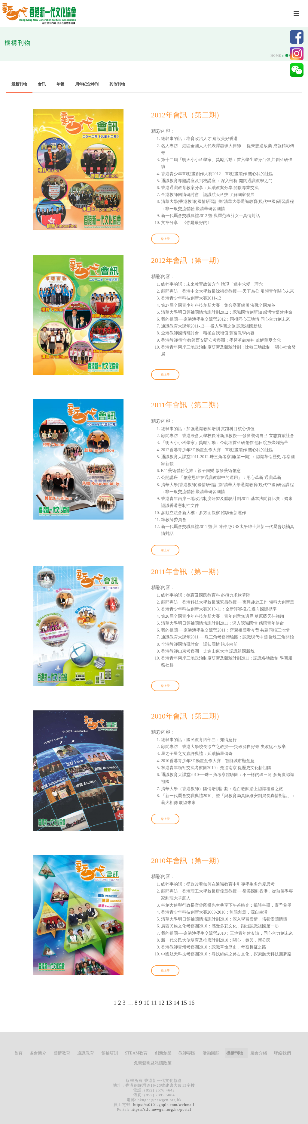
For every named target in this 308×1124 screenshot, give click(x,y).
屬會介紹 (258, 1053)
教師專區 (186, 1053)
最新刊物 (19, 84)
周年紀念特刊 (87, 84)
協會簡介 (37, 1053)
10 (147, 1002)
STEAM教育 (136, 1053)
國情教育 (61, 1053)
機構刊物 (234, 1053)
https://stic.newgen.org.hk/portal (161, 1109)
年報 (60, 84)
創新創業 (163, 1053)
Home (275, 55)
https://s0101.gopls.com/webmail (163, 1104)
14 (176, 1002)
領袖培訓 (109, 1053)
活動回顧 (211, 1053)
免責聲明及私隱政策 (153, 1063)
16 (191, 1002)
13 (169, 1002)
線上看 (165, 239)
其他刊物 (117, 84)
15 (184, 1002)
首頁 (18, 1053)
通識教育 (85, 1053)
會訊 (42, 84)
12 (161, 1002)
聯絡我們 (282, 1053)
